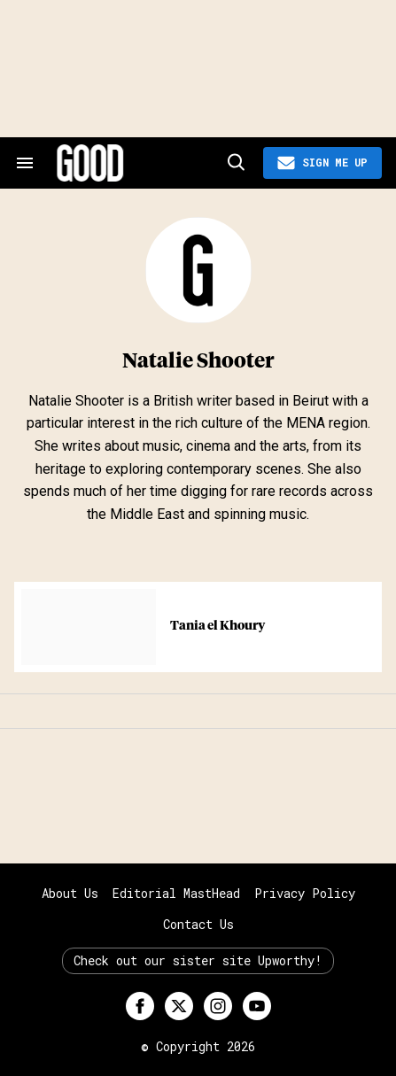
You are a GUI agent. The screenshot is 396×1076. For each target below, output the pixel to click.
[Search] (235, 163)
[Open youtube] (257, 1006)
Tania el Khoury (217, 626)
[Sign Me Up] (322, 163)
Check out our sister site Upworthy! (198, 960)
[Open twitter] (179, 1006)
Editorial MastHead (176, 893)
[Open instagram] (218, 1006)
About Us (70, 893)
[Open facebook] (140, 1006)
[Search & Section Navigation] (24, 163)
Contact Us (198, 924)
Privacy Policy (304, 893)
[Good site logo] (139, 163)
